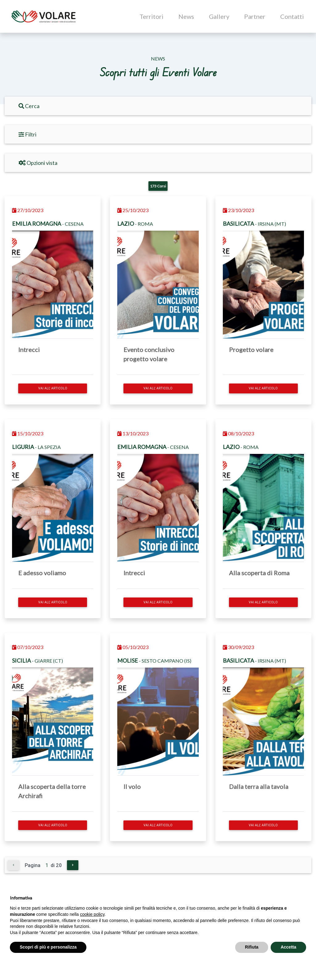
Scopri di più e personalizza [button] (48, 947)
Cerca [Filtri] (29, 106)
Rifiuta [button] (252, 947)
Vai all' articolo (52, 388)
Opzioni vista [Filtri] (38, 162)
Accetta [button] (288, 947)
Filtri (27, 134)
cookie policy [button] (92, 914)
